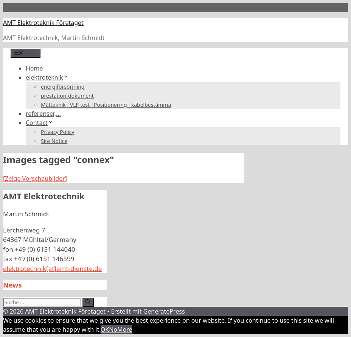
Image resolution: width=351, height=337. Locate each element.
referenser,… (43, 113)
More (124, 329)
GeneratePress (164, 311)
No (113, 329)
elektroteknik (47, 77)
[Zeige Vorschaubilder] (35, 178)
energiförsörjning (62, 86)
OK (105, 329)
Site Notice (54, 141)
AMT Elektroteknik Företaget (43, 22)
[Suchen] (87, 302)
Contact (40, 122)
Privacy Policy (57, 131)
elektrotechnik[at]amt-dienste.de (52, 268)
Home (34, 68)
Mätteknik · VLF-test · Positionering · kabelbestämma (106, 104)
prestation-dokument (67, 95)
